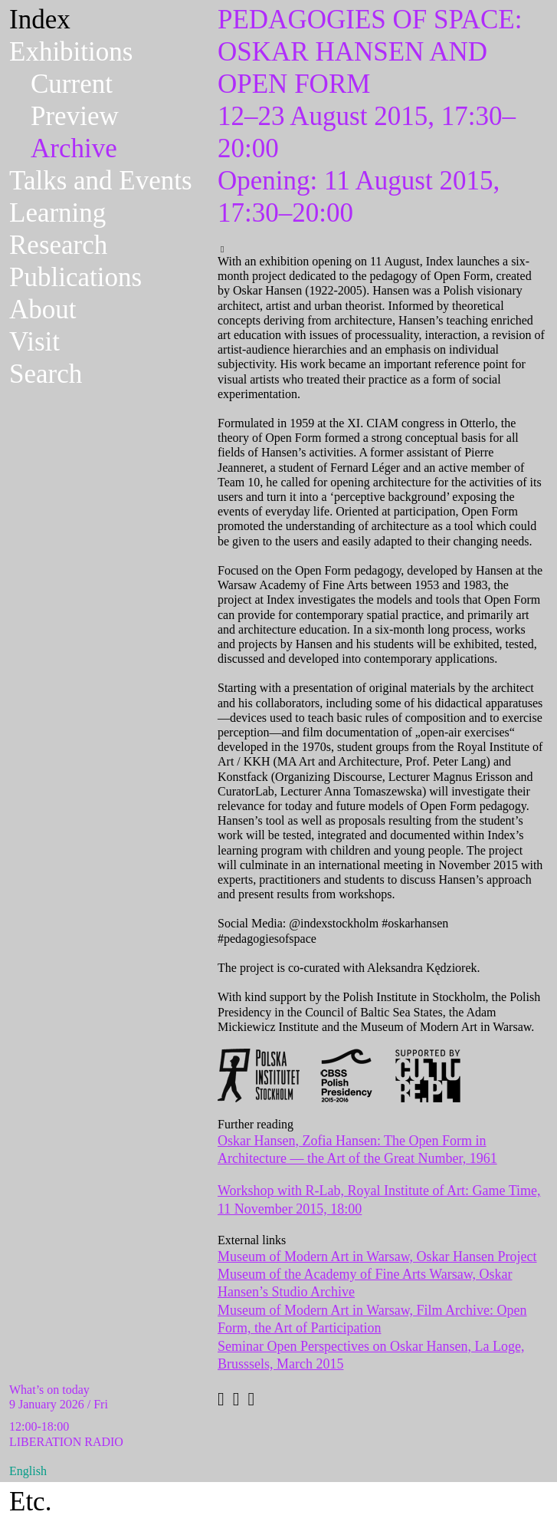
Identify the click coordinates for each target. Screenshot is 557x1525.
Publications (75, 277)
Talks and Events (100, 181)
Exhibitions (71, 52)
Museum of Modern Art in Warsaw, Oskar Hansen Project (377, 1256)
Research (58, 245)
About (43, 309)
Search (45, 374)
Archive (74, 148)
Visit (34, 342)
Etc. (30, 1502)
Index (39, 20)
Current (72, 84)
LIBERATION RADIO (66, 1441)
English (28, 1470)
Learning (57, 213)
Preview (75, 116)
